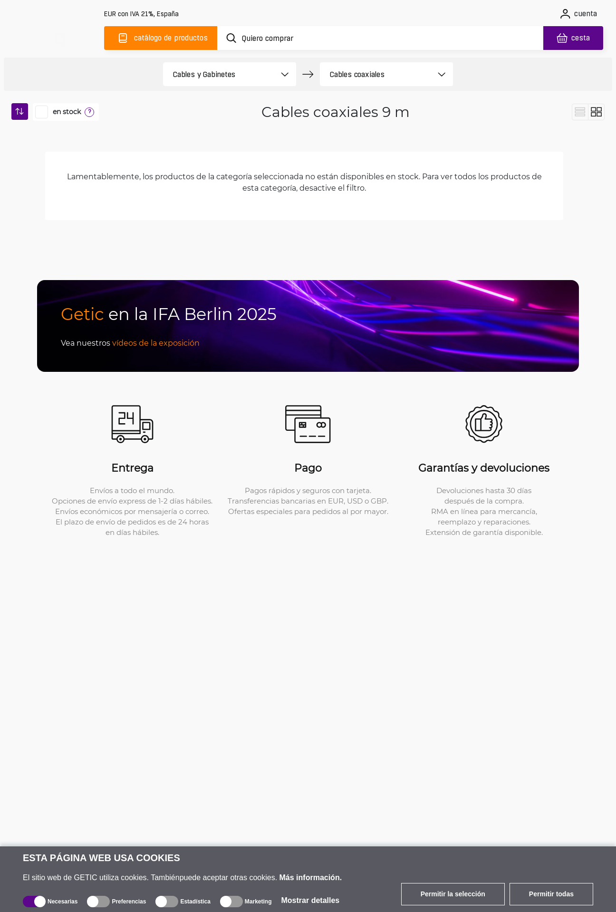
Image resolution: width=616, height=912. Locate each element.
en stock (67, 111)
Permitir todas (551, 894)
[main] (58, 36)
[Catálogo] (160, 38)
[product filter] (219, 74)
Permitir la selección (453, 894)
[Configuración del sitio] (142, 14)
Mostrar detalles (310, 900)
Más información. (310, 877)
